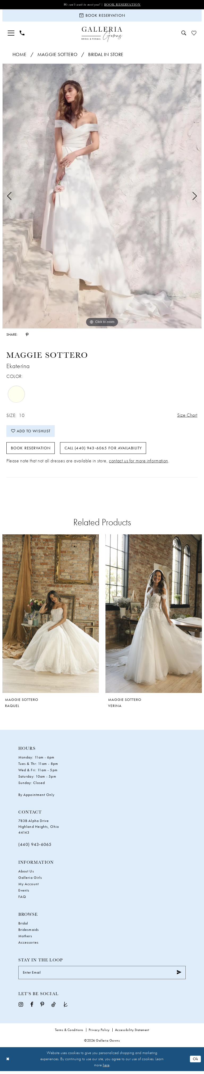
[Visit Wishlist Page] (194, 33)
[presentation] (50, 616)
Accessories (28, 945)
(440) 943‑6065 (35, 847)
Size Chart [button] (187, 416)
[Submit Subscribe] (179, 975)
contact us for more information (138, 464)
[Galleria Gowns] (102, 34)
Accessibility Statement (132, 1032)
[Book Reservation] (102, 15)
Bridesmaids (28, 932)
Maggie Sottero (57, 55)
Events (23, 893)
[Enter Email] (102, 975)
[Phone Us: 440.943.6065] (22, 33)
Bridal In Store (106, 55)
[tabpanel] (102, 197)
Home (19, 55)
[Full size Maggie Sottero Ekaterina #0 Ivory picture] (102, 197)
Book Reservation (123, 4)
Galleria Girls (30, 880)
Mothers (25, 938)
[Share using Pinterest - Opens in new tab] (27, 335)
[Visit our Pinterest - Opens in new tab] (42, 1007)
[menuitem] (11, 33)
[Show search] (184, 33)
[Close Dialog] (7, 1062)
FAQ (22, 899)
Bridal (23, 926)
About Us (26, 874)
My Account (28, 886)
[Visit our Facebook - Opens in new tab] (31, 1007)
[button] (11, 33)
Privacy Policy (99, 1032)
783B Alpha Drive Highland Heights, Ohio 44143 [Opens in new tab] (38, 829)
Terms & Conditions (69, 1032)
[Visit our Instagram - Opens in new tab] (20, 1007)
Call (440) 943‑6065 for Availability (104, 450)
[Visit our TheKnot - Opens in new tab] (66, 1007)
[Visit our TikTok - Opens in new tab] (53, 1007)
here (106, 1068)
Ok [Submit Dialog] (195, 1061)
